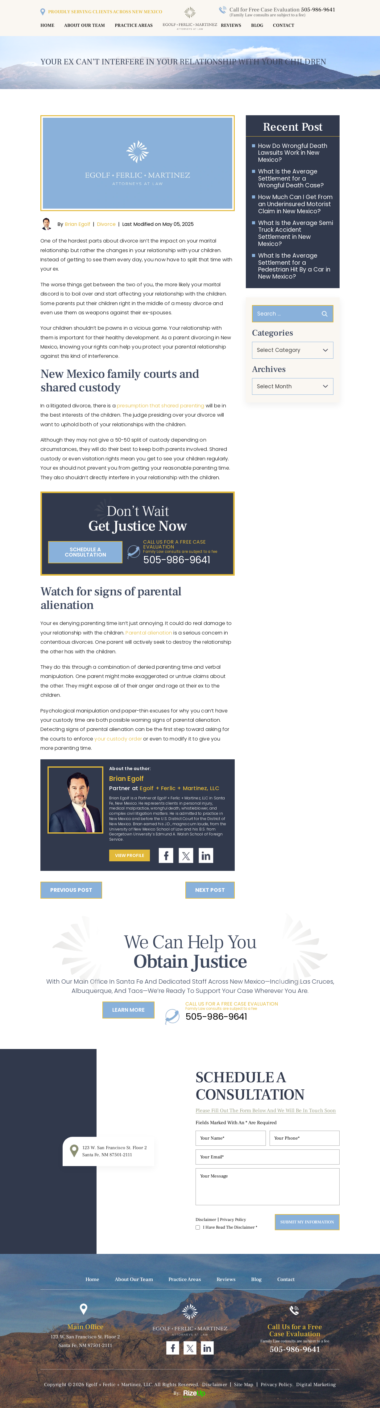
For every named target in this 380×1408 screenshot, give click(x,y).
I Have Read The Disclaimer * (230, 1227)
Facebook (166, 855)
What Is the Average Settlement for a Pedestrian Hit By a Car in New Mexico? (294, 266)
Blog (257, 25)
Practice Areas (134, 25)
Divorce (106, 224)
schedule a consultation (85, 552)
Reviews (231, 25)
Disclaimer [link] (214, 1384)
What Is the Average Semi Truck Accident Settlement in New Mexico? (295, 234)
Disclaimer (206, 1219)
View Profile (129, 855)
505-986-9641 (318, 9)
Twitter (186, 855)
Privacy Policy (233, 1219)
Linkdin (206, 855)
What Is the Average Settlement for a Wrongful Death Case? (291, 178)
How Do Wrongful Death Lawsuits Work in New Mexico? (292, 153)
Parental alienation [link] (149, 632)
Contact (283, 25)
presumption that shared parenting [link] (160, 405)
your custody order (118, 738)
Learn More (128, 1010)
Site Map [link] (243, 1384)
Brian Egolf (77, 224)
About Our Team (84, 25)
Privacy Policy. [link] (277, 1384)
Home (47, 25)
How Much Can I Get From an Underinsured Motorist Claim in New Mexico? (295, 204)
